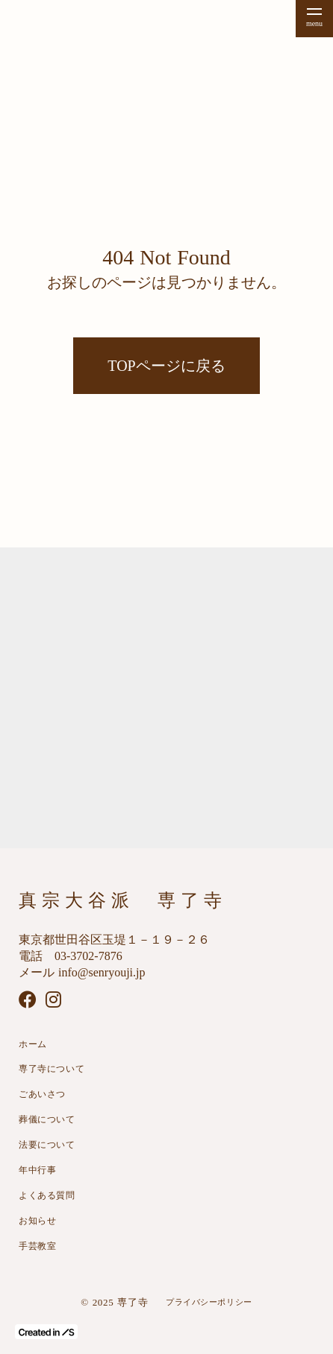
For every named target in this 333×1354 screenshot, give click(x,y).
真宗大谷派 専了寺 (123, 900)
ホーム (33, 1044)
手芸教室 (37, 1246)
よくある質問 (47, 1195)
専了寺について (51, 1069)
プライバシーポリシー (209, 1301)
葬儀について (47, 1119)
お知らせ (37, 1220)
